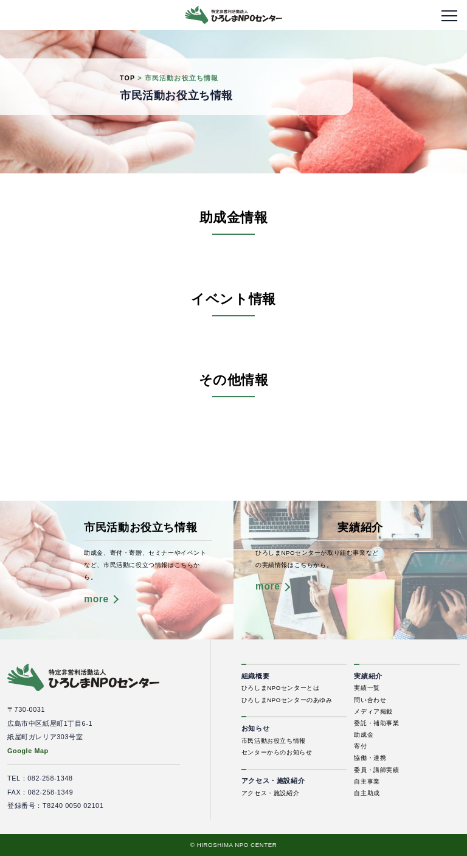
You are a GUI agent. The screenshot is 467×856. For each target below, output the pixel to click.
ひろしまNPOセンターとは (280, 687)
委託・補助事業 (376, 723)
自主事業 (366, 781)
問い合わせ (370, 700)
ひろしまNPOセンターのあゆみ (287, 700)
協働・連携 (370, 757)
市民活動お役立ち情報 (273, 740)
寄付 (360, 746)
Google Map (28, 750)
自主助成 (366, 793)
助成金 (363, 734)
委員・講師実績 (376, 770)
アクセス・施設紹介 (270, 793)
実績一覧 (366, 687)
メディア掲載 (373, 711)
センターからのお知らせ (277, 752)
